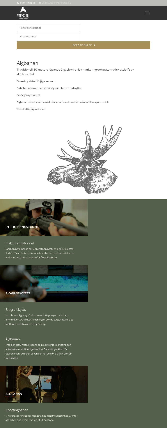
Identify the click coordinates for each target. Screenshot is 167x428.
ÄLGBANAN (97, 300)
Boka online (28, 364)
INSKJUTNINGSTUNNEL (23, 227)
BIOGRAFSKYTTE (18, 263)
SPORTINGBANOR (102, 337)
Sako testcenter (28, 36)
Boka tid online (82, 45)
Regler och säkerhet (30, 28)
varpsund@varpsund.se (29, 396)
